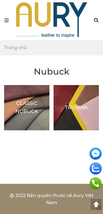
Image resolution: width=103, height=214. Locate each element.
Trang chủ (15, 47)
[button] (96, 20)
